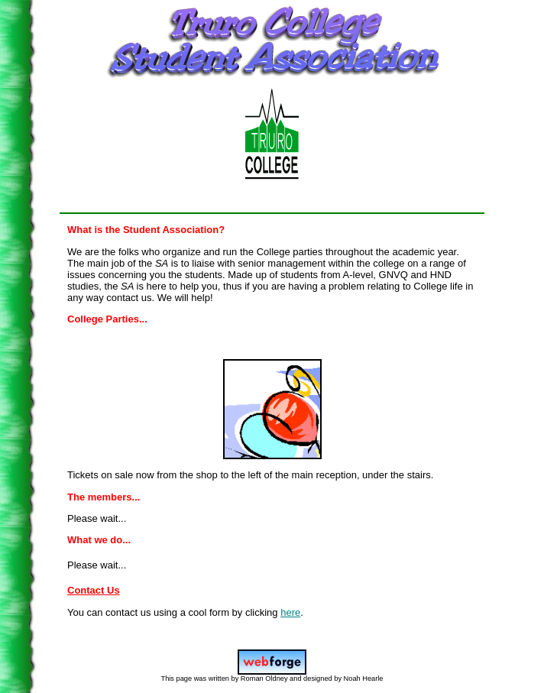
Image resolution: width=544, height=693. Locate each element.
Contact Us (93, 590)
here (290, 612)
